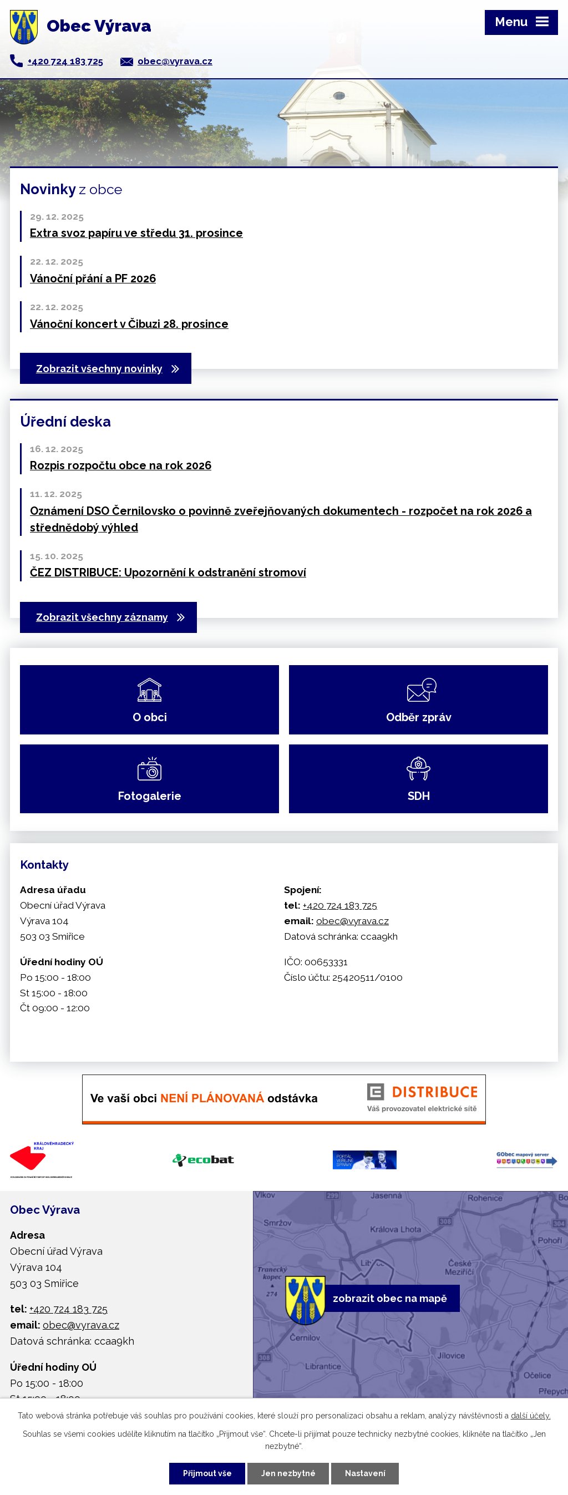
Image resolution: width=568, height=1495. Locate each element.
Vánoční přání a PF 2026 (93, 278)
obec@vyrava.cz (175, 61)
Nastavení (365, 1473)
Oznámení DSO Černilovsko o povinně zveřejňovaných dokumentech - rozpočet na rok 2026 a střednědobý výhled (281, 519)
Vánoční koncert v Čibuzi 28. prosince (129, 324)
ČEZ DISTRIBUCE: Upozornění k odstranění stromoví (168, 572)
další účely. (531, 1415)
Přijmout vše (207, 1473)
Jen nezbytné (288, 1473)
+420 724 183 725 (65, 61)
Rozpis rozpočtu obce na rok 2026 (120, 465)
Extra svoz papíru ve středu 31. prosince (136, 233)
